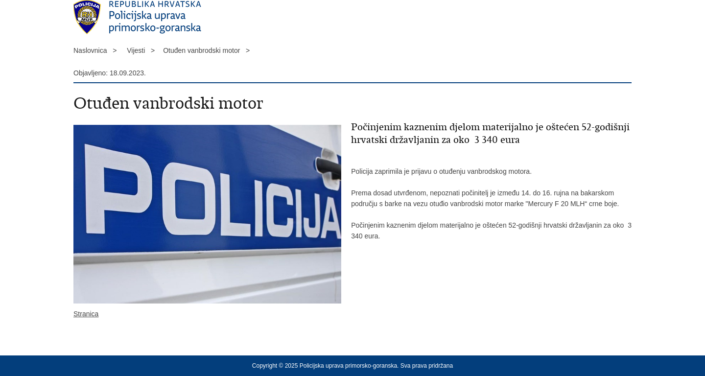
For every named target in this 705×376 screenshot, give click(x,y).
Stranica (85, 314)
